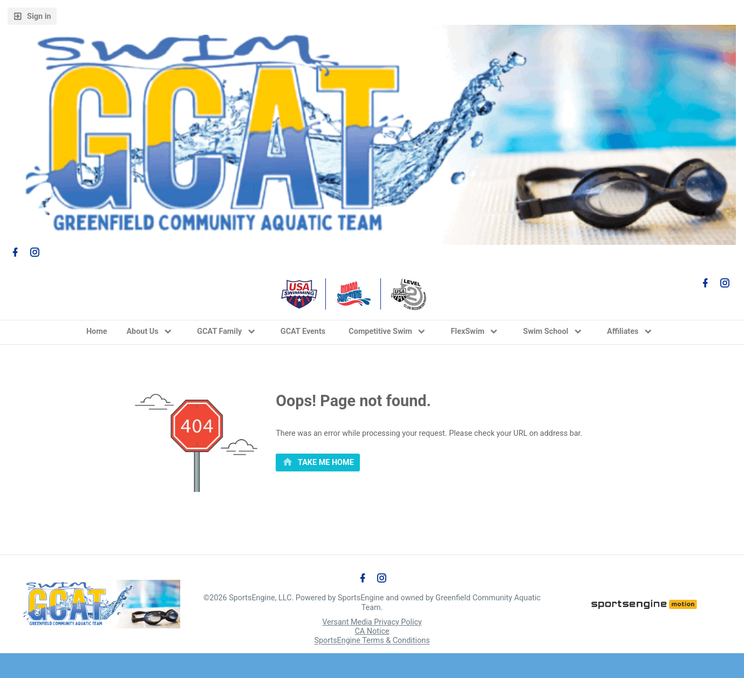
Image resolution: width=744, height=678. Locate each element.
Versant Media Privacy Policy (372, 622)
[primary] (318, 463)
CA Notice (371, 631)
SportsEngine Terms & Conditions (371, 641)
